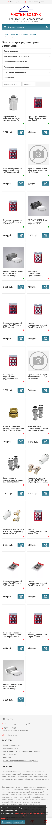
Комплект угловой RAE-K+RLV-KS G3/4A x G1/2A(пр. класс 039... (38, 480)
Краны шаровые (11, 51)
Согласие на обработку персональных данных (21, 751)
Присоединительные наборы (16, 67)
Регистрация (39, 2)
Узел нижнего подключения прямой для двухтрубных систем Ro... (38, 429)
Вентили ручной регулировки (16, 56)
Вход (28, 2)
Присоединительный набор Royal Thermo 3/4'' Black (37, 119)
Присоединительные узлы (15, 72)
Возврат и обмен (9, 754)
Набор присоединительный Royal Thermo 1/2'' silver (37, 636)
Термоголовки (10, 78)
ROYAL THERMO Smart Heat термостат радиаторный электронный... (38, 223)
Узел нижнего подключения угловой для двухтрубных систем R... (13, 481)
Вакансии (7, 757)
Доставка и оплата (10, 748)
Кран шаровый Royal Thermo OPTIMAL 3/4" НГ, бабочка (38, 377)
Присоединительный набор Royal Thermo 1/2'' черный (12, 583)
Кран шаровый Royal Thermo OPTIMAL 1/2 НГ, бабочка (37, 170)
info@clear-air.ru (11, 735)
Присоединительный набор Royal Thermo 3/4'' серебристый (12, 635)
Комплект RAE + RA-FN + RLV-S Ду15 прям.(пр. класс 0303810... (13, 531)
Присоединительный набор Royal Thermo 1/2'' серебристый (12, 170)
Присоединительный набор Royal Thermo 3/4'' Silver (12, 222)
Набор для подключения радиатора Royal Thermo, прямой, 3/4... (38, 274)
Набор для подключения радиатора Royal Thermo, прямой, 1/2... (13, 378)
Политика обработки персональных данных (20, 761)
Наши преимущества (11, 745)
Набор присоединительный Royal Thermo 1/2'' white (37, 532)
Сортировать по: (10, 84)
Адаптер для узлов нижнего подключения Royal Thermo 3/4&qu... (13, 428)
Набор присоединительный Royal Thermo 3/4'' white (37, 326)
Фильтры (27, 84)
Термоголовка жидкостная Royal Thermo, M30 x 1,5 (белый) (11, 120)
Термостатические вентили (15, 62)
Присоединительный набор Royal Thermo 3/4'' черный (12, 325)
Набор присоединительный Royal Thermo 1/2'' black (37, 584)
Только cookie (18, 822)
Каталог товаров (14, 27)
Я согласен (6, 822)
